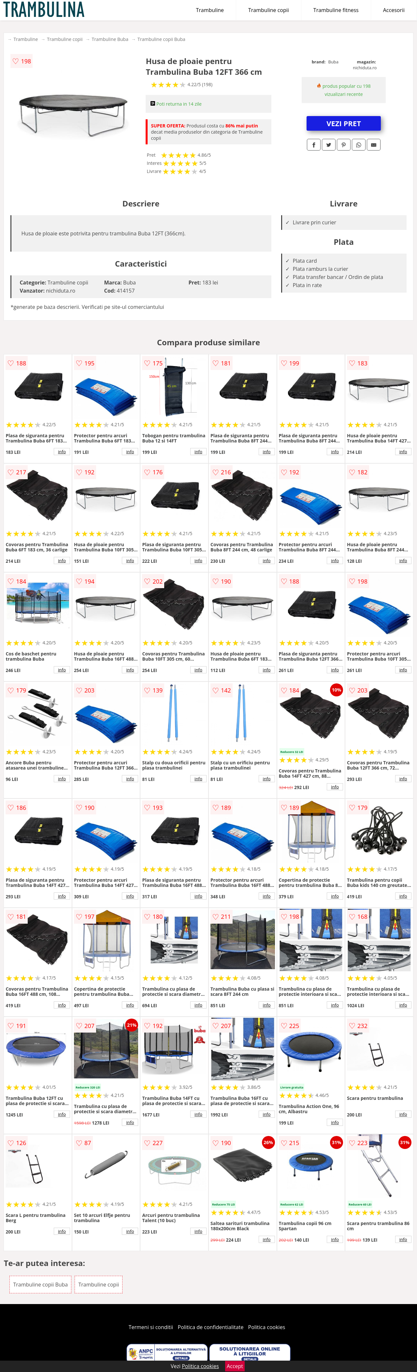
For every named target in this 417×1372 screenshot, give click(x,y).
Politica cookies (266, 1327)
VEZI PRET (343, 123)
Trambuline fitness (336, 10)
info (62, 452)
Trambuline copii (268, 10)
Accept (235, 1366)
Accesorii (394, 10)
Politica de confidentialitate (211, 1327)
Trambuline (210, 10)
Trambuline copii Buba (161, 39)
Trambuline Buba (110, 39)
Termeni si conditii (151, 1327)
